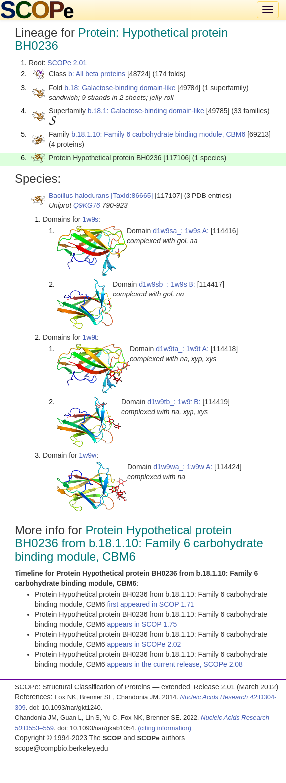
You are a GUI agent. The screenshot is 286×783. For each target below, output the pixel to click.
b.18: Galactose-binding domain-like (119, 88)
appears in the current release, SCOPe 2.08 (175, 664)
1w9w (87, 455)
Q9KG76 (86, 205)
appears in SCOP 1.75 (142, 624)
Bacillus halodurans (79, 195)
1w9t (89, 337)
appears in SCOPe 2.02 (144, 644)
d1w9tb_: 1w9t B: (173, 402)
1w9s (90, 219)
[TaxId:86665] (132, 195)
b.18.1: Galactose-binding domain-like (146, 111)
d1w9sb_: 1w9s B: (167, 284)
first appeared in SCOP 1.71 (150, 604)
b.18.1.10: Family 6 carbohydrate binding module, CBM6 (158, 134)
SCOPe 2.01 (67, 63)
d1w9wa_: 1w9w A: (182, 467)
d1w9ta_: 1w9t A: (182, 349)
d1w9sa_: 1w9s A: (181, 231)
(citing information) (164, 728)
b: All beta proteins (96, 74)
